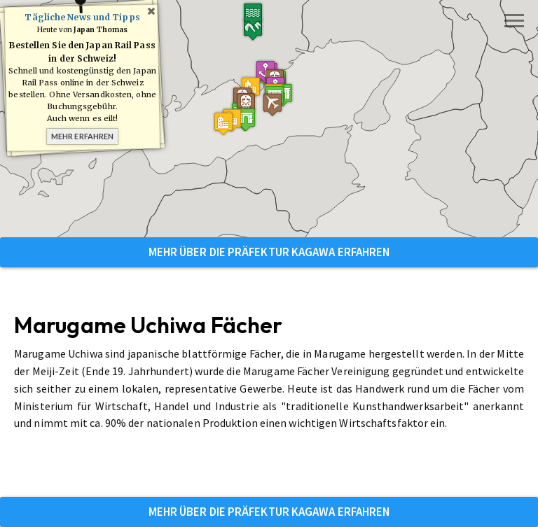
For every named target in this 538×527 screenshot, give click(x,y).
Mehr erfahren (82, 136)
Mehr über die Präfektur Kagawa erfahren (269, 252)
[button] (274, 97)
